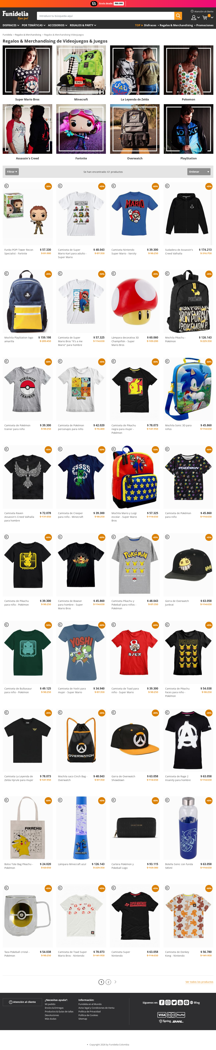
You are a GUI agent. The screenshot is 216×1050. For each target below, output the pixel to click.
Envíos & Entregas (54, 1007)
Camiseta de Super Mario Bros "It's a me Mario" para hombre (70, 341)
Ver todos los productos (199, 981)
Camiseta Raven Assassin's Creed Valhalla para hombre (19, 516)
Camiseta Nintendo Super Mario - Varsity (124, 251)
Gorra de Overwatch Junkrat (177, 602)
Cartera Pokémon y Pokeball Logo (123, 865)
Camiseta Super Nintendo (121, 953)
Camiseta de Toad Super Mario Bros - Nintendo (72, 953)
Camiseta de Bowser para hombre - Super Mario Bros (70, 604)
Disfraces (9, 25)
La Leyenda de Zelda (135, 99)
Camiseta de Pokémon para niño (178, 514)
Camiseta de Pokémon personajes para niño (71, 427)
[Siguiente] (115, 982)
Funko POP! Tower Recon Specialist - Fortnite (18, 251)
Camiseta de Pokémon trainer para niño (17, 427)
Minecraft (81, 99)
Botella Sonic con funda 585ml (179, 865)
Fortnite (81, 158)
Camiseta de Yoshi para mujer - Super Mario (72, 690)
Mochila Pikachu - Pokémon (175, 339)
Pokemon (188, 99)
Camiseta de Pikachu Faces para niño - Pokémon (177, 692)
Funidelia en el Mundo (90, 1004)
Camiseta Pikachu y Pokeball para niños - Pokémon (124, 604)
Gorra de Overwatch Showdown (123, 778)
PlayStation (188, 158)
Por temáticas (32, 25)
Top (137, 25)
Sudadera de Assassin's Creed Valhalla (179, 251)
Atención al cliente (22, 1002)
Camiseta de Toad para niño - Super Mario (125, 690)
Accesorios (56, 25)
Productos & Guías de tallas (59, 1011)
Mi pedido (50, 1004)
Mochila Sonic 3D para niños (178, 427)
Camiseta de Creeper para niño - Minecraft (70, 514)
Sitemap (82, 1018)
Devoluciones (52, 1015)
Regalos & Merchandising (28, 34)
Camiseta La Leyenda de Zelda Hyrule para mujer (18, 778)
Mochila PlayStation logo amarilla (18, 339)
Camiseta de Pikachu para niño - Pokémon (16, 602)
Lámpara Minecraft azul (72, 864)
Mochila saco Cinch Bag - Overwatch (72, 778)
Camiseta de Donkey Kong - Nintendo (177, 953)
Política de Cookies (88, 1015)
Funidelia (7, 34)
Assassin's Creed (27, 158)
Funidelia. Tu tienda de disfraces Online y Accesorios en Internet (15, 15)
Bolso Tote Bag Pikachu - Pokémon (18, 865)
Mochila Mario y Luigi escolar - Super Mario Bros (124, 516)
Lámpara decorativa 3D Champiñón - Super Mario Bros (125, 341)
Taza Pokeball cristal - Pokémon (17, 953)
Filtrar (10, 171)
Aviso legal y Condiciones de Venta (96, 1007)
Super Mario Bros (27, 99)
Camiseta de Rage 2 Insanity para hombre (178, 778)
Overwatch (135, 158)
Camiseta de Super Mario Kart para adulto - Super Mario (72, 253)
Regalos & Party (81, 25)
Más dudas (50, 1018)
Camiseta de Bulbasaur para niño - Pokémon (18, 690)
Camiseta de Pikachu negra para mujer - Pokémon (124, 429)
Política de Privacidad (89, 1011)
